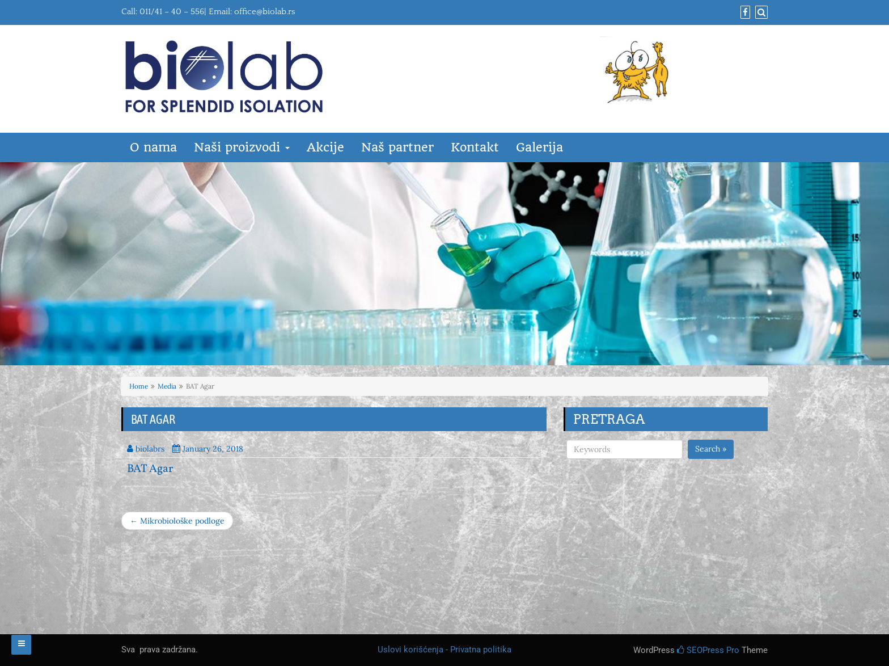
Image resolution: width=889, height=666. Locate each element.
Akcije (325, 147)
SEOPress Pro (708, 650)
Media (167, 386)
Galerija (539, 147)
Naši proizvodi (242, 147)
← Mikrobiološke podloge (177, 521)
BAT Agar (150, 469)
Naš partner (397, 147)
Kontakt (475, 147)
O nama (153, 147)
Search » (710, 449)
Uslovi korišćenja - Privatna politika (444, 649)
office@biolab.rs (264, 11)
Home (138, 386)
